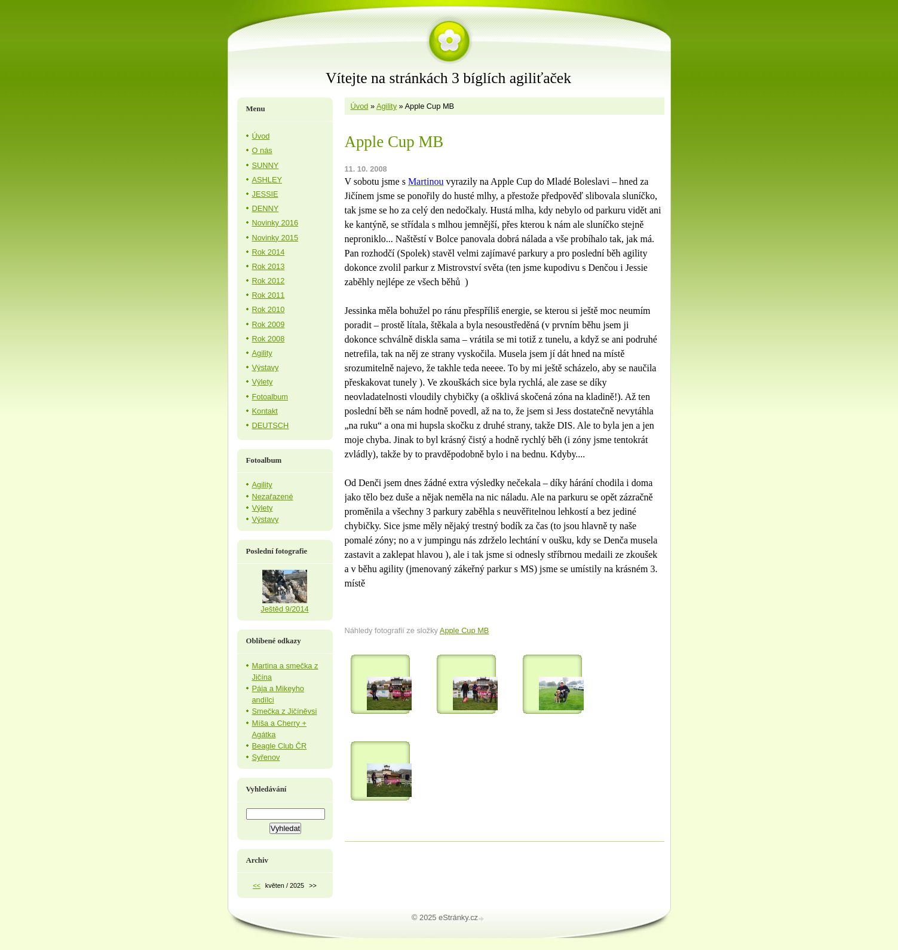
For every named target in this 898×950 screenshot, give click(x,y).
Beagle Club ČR (279, 745)
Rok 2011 (268, 295)
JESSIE (265, 194)
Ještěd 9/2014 (284, 608)
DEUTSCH (270, 425)
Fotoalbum (270, 396)
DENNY (265, 208)
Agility (386, 106)
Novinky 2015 (275, 237)
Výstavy (265, 367)
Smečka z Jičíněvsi (284, 711)
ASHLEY (267, 179)
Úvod (360, 106)
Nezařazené (272, 496)
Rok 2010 (268, 309)
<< (256, 885)
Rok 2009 (268, 324)
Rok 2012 (268, 280)
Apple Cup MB (464, 630)
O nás (262, 150)
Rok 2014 (268, 252)
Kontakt (265, 411)
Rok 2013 (268, 266)
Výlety (262, 381)
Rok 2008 (268, 338)
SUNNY (265, 165)
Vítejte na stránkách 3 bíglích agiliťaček (448, 78)
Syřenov (266, 757)
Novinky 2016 (275, 222)
